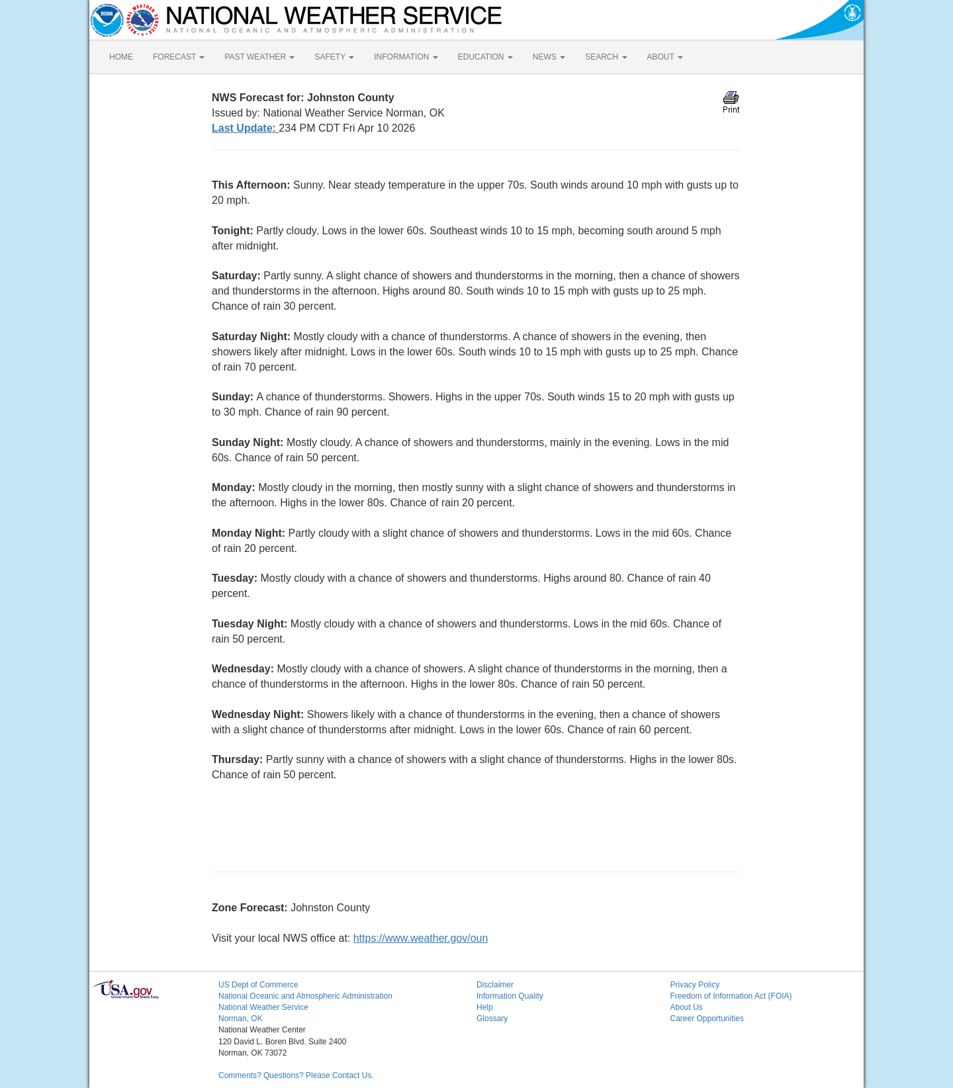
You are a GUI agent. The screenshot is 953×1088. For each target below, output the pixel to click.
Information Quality (509, 996)
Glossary (492, 1018)
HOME (121, 57)
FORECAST (178, 57)
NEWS (549, 57)
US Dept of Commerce (258, 984)
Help (484, 1007)
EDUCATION (485, 57)
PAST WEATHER (259, 57)
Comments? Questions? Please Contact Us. (296, 1075)
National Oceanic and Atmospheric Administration (305, 996)
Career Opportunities (707, 1018)
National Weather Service (263, 1007)
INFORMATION (405, 57)
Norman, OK (240, 1018)
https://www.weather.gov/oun (420, 938)
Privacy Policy (695, 984)
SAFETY (334, 57)
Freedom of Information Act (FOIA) (731, 996)
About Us (686, 1007)
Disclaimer (495, 984)
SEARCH (606, 57)
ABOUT (665, 57)
